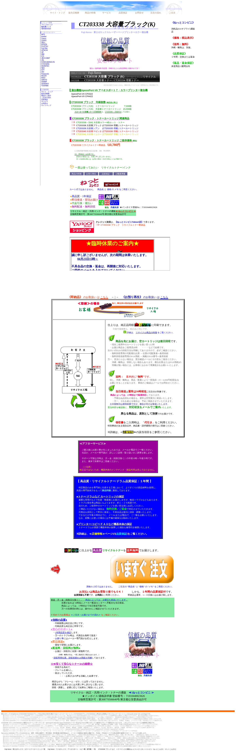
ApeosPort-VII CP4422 (82, 96)
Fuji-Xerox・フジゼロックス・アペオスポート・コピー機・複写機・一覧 (72, 749)
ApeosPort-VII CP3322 (82, 94)
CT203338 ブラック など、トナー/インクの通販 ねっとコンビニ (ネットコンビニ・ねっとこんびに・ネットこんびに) (137, 749)
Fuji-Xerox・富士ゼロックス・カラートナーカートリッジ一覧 (25, 749)
